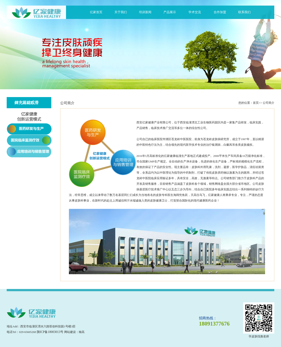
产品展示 (169, 12)
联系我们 (244, 12)
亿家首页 (96, 12)
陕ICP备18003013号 (50, 332)
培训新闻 (145, 12)
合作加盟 (220, 12)
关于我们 (120, 12)
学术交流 (194, 12)
